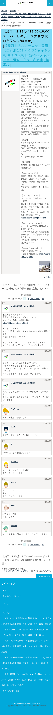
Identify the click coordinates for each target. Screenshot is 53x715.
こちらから (46, 571)
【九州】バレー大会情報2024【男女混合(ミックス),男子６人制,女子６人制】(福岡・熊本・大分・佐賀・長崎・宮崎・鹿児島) (26, 646)
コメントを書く (45, 277)
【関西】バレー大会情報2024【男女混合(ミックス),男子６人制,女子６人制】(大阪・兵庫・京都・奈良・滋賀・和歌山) (26, 621)
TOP (5, 590)
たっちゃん (15, 409)
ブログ (5, 604)
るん (12, 444)
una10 (13, 505)
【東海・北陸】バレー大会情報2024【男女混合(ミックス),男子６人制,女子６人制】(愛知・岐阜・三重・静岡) (26, 632)
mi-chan (14, 526)
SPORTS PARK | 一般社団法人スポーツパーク (26, 703)
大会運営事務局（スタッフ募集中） (14, 72)
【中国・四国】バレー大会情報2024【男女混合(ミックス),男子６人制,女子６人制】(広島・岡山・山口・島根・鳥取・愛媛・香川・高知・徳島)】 (26, 679)
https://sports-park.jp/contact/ (33, 218)
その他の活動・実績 (11, 691)
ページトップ (44, 576)
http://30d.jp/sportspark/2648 (15, 323)
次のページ (35, 298)
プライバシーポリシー (12, 596)
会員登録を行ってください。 (16, 571)
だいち (13, 426)
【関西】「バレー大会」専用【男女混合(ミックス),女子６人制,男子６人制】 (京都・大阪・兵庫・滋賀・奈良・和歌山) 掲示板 (27, 55)
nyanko (13, 482)
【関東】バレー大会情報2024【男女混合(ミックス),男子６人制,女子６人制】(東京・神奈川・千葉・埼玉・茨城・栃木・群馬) (26, 663)
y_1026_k (14, 462)
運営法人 (6, 613)
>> (43, 298)
